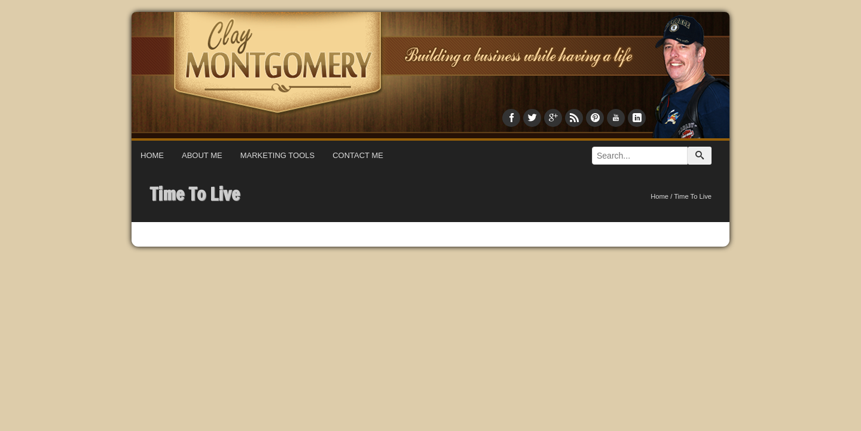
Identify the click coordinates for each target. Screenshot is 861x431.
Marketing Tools (277, 155)
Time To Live (194, 194)
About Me (202, 155)
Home (152, 155)
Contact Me (357, 155)
